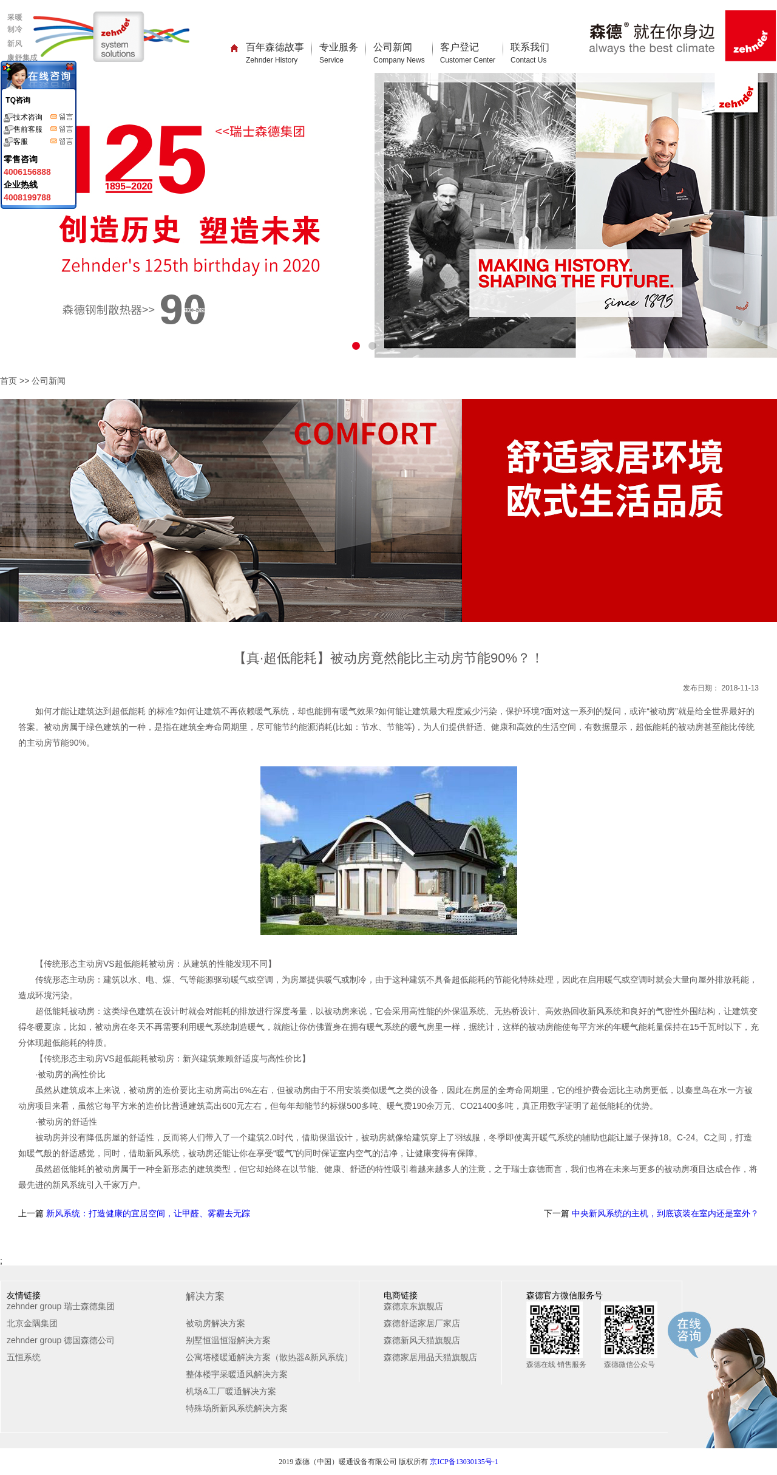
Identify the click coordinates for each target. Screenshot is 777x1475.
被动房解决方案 (215, 1323)
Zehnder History (271, 60)
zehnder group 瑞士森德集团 (61, 1306)
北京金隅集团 (32, 1323)
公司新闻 (399, 53)
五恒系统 (24, 1357)
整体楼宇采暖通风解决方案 (237, 1374)
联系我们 (530, 53)
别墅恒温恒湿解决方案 (228, 1340)
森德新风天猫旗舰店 (422, 1340)
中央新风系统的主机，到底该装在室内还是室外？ (664, 1213)
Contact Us (528, 60)
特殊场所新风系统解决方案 (237, 1408)
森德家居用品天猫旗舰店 (430, 1357)
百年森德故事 (275, 53)
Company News (399, 60)
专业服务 (338, 53)
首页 (8, 381)
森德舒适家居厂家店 (422, 1323)
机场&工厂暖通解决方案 (231, 1391)
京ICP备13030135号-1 (464, 1461)
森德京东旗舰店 (413, 1306)
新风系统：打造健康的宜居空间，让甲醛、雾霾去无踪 (147, 1213)
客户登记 (467, 53)
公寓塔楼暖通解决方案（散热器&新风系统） (269, 1357)
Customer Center (467, 60)
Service (331, 60)
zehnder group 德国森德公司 (61, 1340)
